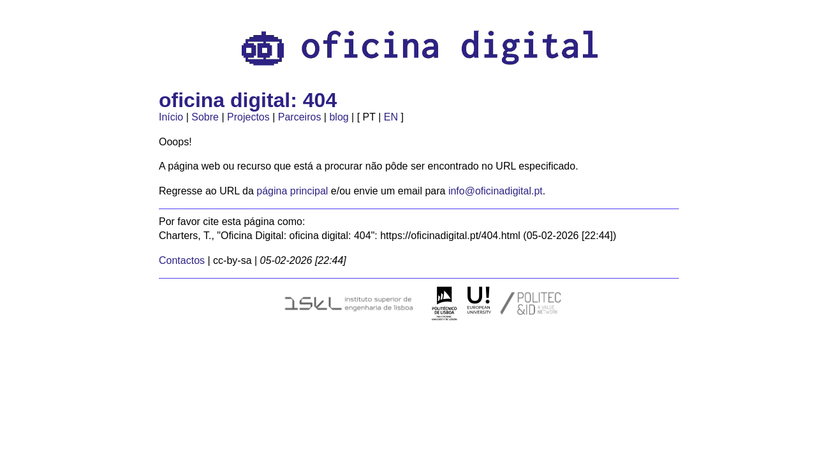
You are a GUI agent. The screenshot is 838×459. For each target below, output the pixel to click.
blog (338, 117)
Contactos (182, 260)
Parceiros (299, 117)
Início (171, 117)
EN (391, 117)
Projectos (248, 117)
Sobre (205, 117)
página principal (292, 191)
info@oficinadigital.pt (495, 191)
